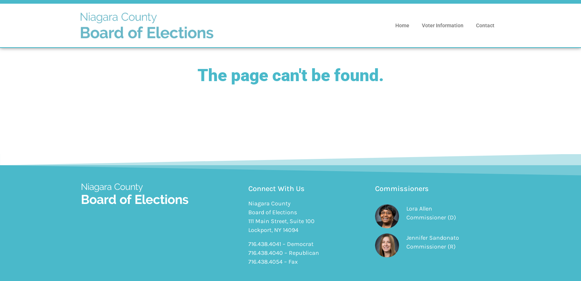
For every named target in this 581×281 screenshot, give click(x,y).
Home (402, 25)
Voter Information (442, 25)
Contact (485, 25)
